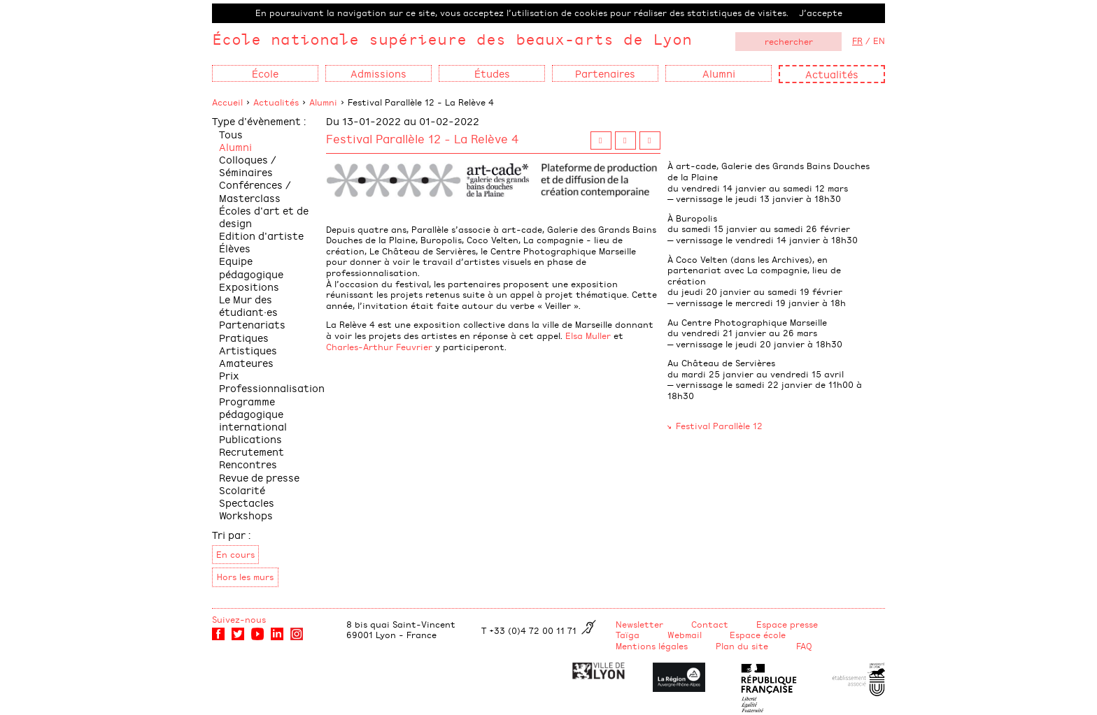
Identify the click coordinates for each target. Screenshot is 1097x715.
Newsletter (639, 624)
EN (879, 40)
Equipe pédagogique (251, 266)
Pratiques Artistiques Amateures (248, 350)
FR (857, 40)
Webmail (684, 634)
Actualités (831, 73)
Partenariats (252, 324)
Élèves (234, 247)
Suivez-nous (239, 619)
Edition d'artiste (261, 235)
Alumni (323, 102)
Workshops (246, 514)
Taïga (627, 634)
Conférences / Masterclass (255, 190)
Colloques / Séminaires (247, 165)
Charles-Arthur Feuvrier (379, 346)
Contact (709, 624)
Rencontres (248, 463)
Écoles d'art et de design (264, 216)
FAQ (804, 646)
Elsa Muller (588, 335)
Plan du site (742, 646)
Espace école (758, 634)
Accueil (227, 102)
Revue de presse (259, 477)
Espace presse (787, 624)
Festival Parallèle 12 (719, 425)
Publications (250, 438)
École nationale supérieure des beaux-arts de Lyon (452, 39)
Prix (229, 375)
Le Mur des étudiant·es (248, 305)
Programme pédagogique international (253, 413)
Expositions (249, 286)
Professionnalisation (272, 387)
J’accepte (820, 12)
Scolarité (242, 489)
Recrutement (251, 451)
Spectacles (246, 502)
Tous (231, 134)
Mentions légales (652, 646)
